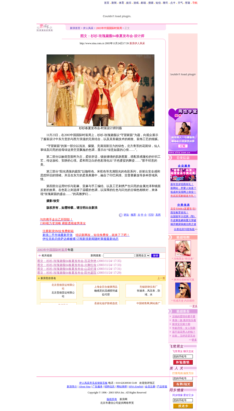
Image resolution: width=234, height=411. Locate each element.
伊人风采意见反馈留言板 (93, 382)
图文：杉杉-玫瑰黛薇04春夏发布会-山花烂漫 (66, 268)
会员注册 (150, 386)
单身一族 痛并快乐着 (184, 320)
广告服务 (97, 386)
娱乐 (128, 2)
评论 (126, 214)
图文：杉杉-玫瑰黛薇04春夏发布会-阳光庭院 (66, 272)
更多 (195, 306)
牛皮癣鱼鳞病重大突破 (183, 220)
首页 (106, 2)
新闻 (114, 2)
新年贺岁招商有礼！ (182, 184)
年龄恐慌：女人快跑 (183, 327)
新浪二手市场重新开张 (58, 235)
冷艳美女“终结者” (184, 258)
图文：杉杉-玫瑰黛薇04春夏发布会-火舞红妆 (66, 265)
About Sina (84, 386)
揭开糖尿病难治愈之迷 (183, 224)
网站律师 (122, 386)
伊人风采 (88, 28)
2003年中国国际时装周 (52, 249)
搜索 (150, 2)
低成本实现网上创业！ (183, 191)
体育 (121, 2)
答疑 (187, 2)
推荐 (133, 214)
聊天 (165, 2)
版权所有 (112, 399)
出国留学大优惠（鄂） (183, 216)
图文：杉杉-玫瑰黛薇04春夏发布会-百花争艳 (66, 261)
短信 (158, 2)
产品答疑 (162, 386)
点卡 (172, 2)
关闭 (158, 214)
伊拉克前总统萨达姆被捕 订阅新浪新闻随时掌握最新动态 (81, 238)
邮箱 (143, 2)
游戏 (136, 2)
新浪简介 (72, 386)
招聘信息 (109, 386)
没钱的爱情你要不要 (183, 316)
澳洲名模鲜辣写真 (184, 279)
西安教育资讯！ (179, 212)
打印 (151, 214)
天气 (180, 2)
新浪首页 (75, 28)
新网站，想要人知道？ (183, 188)
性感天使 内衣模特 (183, 300)
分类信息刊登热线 (184, 229)
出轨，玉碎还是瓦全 (183, 335)
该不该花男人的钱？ (183, 331)
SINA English (136, 386)
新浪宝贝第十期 (181, 324)
